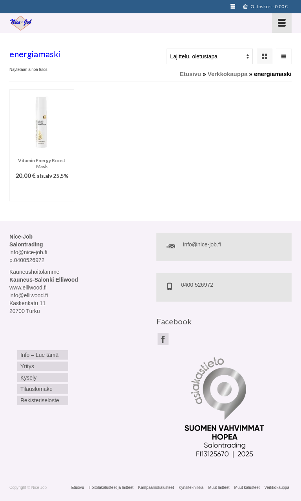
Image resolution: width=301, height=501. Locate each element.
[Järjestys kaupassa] (210, 56)
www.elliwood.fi (28, 287)
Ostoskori (265, 6)
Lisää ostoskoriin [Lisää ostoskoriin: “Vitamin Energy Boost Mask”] (41, 191)
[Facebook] (163, 339)
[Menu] (282, 23)
